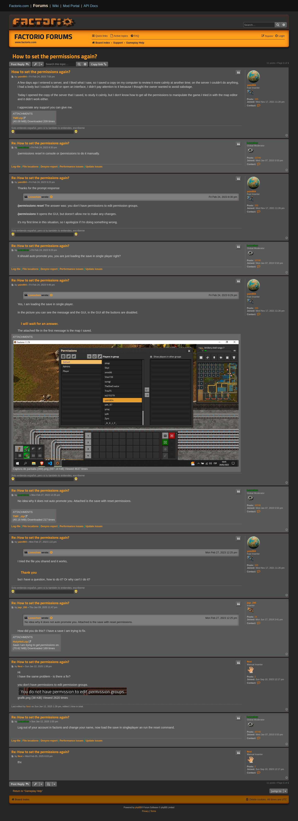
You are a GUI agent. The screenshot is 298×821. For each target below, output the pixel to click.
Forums (40, 5)
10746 (258, 158)
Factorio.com (19, 6)
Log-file (15, 166)
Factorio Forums (43, 36)
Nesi (249, 661)
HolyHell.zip (20, 641)
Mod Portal (71, 6)
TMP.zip (18, 118)
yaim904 (251, 85)
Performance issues (71, 166)
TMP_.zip (18, 516)
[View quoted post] (51, 197)
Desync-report (49, 166)
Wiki (55, 6)
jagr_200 (251, 603)
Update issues (93, 166)
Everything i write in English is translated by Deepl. (44, 132)
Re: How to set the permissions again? (40, 143)
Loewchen (252, 143)
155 (256, 99)
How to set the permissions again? (54, 56)
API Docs (91, 6)
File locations (30, 166)
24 (256, 617)
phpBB (138, 807)
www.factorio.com (25, 42)
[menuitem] (119, 36)
